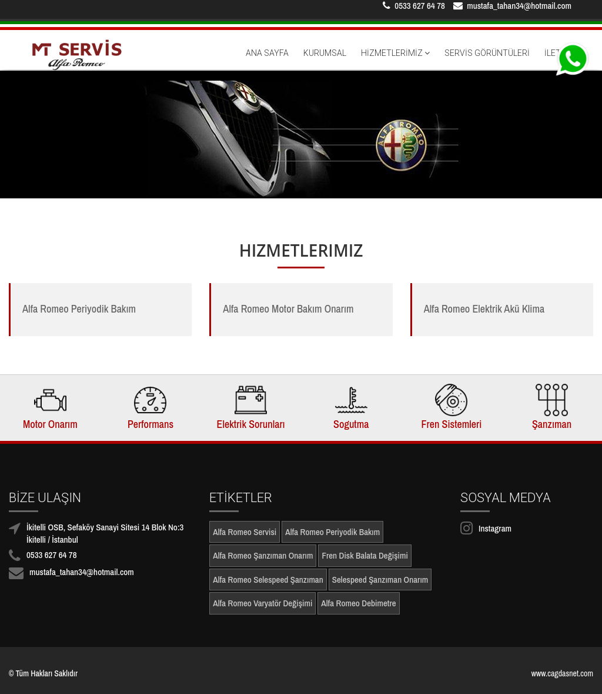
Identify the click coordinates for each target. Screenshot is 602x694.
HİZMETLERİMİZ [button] (395, 61)
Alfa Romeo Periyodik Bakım (332, 532)
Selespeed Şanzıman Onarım (380, 579)
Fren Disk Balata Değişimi (364, 555)
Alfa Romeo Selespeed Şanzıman (268, 579)
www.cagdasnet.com (562, 673)
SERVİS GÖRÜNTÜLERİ (487, 61)
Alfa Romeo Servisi (244, 532)
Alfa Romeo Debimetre (358, 603)
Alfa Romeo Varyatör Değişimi (262, 603)
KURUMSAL (324, 61)
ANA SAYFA (267, 61)
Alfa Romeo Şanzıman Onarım (263, 555)
